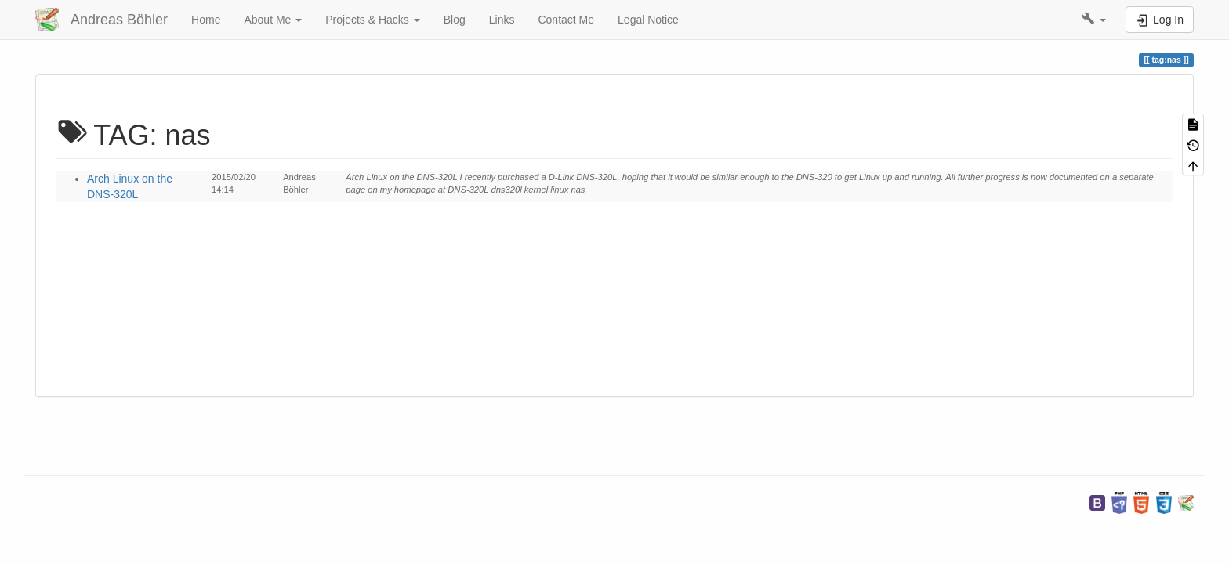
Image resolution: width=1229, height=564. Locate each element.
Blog (455, 19)
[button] (1094, 19)
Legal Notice (648, 19)
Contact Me (566, 19)
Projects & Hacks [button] (372, 19)
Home (205, 19)
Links (502, 19)
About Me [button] (273, 19)
